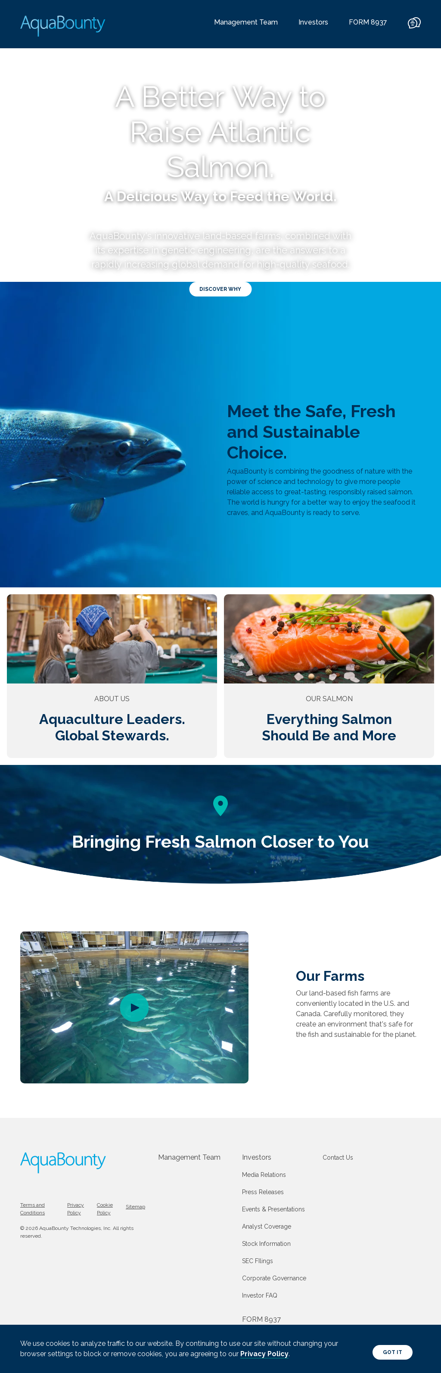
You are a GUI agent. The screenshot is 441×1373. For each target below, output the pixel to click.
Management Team (246, 22)
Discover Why (220, 289)
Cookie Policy (105, 1209)
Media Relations (264, 1174)
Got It (392, 1352)
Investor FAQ (259, 1295)
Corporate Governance (274, 1278)
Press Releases (263, 1192)
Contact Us (338, 1157)
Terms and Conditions (32, 1209)
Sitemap (135, 1207)
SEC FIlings (257, 1261)
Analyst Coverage (266, 1226)
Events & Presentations (273, 1209)
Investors (313, 22)
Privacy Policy (264, 1354)
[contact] (414, 27)
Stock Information (266, 1243)
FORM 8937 (368, 22)
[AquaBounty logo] (63, 26)
